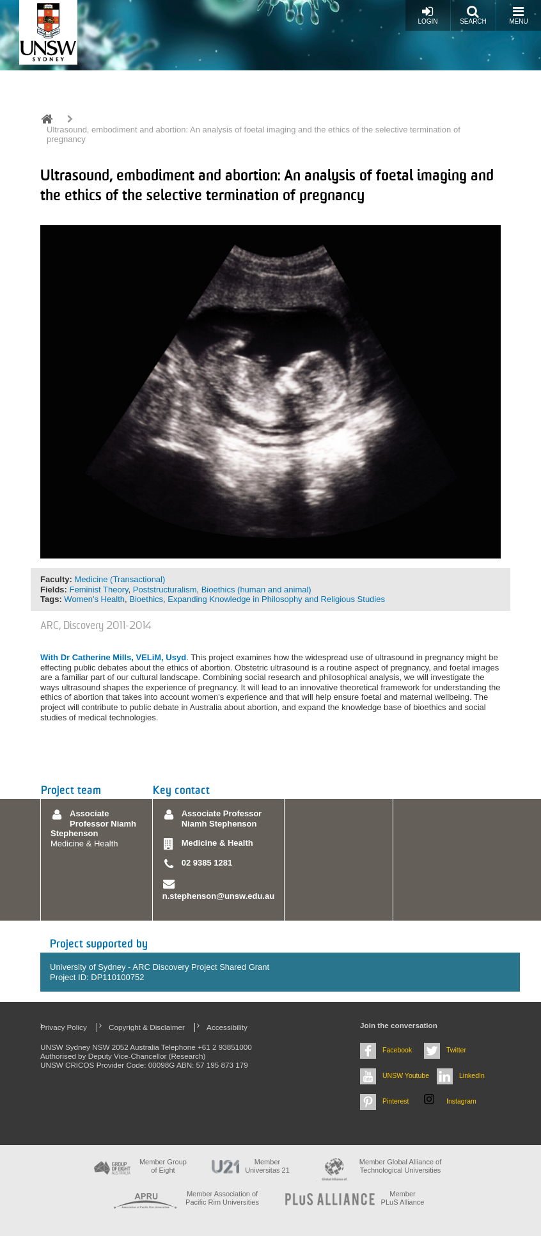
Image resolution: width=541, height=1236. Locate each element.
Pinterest (395, 1101)
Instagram (461, 1101)
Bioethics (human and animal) (256, 589)
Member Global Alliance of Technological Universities (400, 1166)
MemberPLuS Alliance (403, 1198)
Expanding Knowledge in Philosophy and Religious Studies (276, 599)
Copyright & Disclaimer (147, 1027)
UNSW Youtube (405, 1075)
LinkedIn (472, 1075)
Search (473, 15)
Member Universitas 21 (267, 1166)
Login (427, 15)
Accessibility (227, 1027)
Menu (518, 15)
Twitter (456, 1050)
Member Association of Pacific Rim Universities (222, 1198)
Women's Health (94, 599)
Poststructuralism (165, 589)
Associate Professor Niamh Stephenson (93, 823)
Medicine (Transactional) (119, 579)
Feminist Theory (99, 589)
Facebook (397, 1050)
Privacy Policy (63, 1027)
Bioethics (146, 599)
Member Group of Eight (163, 1166)
